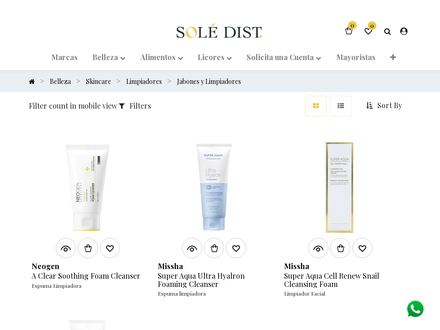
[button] (393, 57)
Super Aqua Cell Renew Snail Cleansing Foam (331, 280)
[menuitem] (64, 57)
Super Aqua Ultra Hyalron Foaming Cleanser (201, 280)
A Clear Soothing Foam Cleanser (86, 276)
